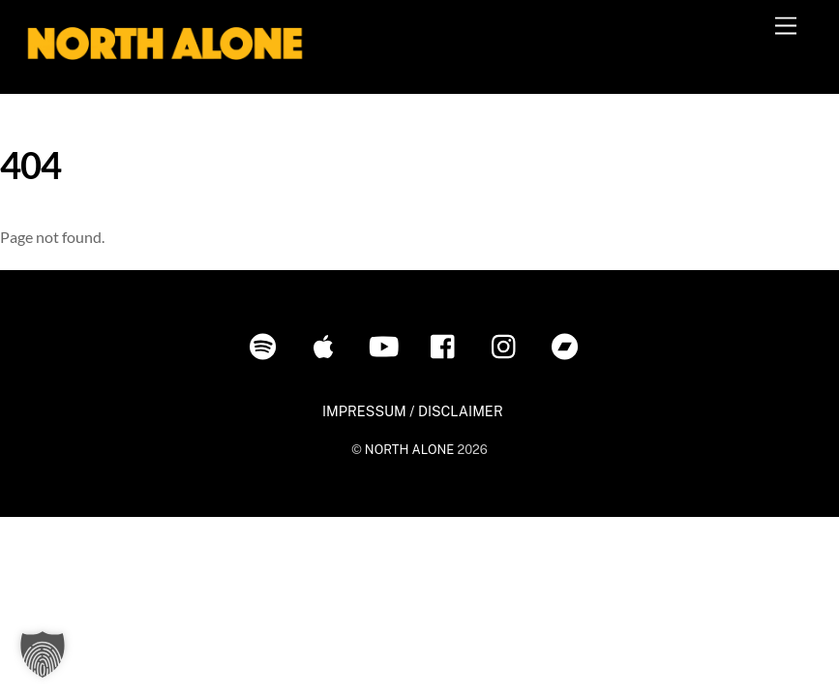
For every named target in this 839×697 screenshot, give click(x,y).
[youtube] (387, 345)
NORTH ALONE (409, 449)
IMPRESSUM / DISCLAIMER (412, 411)
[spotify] (266, 345)
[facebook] (447, 345)
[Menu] (785, 26)
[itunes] (326, 345)
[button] (42, 654)
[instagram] (508, 345)
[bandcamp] (568, 345)
